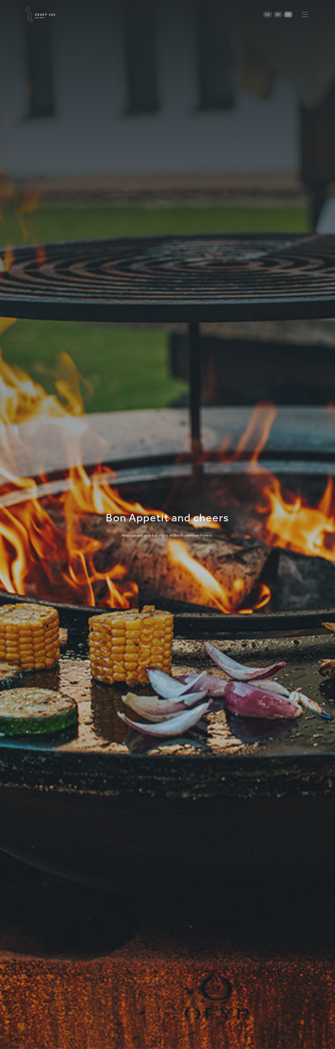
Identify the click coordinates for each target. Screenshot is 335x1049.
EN (288, 14)
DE (278, 14)
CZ (267, 14)
